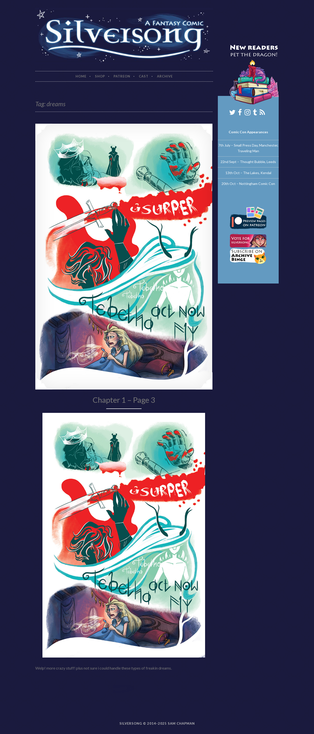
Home (81, 76)
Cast (143, 76)
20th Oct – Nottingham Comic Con (248, 183)
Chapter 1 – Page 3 (124, 399)
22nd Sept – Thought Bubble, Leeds (248, 162)
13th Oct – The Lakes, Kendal (248, 173)
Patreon (122, 76)
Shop (100, 76)
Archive (165, 76)
